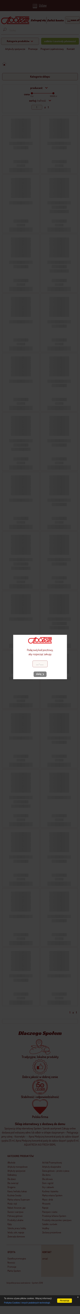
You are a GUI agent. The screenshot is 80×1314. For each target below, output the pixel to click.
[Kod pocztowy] (40, 664)
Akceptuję (64, 1300)
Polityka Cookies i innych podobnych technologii (27, 1303)
